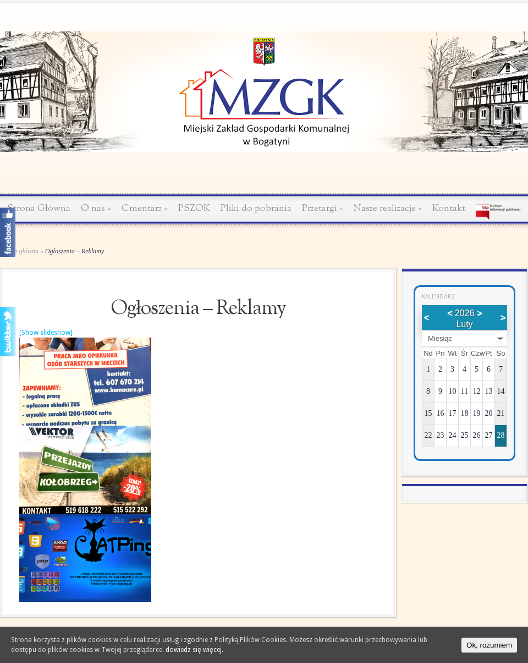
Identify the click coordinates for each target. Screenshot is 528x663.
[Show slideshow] (46, 332)
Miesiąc (440, 338)
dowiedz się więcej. (194, 650)
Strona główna (19, 251)
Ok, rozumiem (489, 645)
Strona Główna (38, 208)
